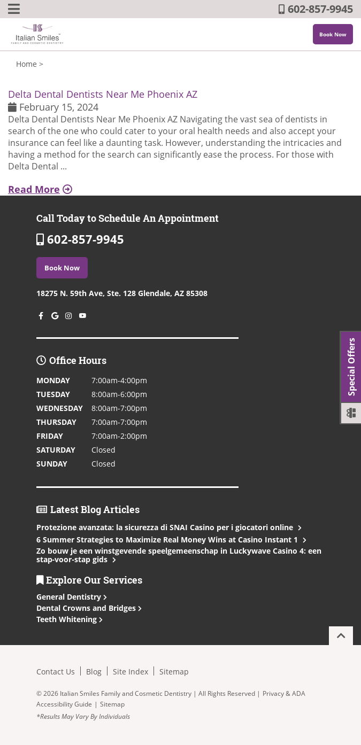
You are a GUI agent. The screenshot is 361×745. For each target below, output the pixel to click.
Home (26, 64)
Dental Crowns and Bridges (89, 608)
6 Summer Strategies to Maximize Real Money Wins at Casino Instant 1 (170, 539)
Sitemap (174, 671)
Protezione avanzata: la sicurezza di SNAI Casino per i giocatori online (167, 527)
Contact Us (55, 671)
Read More (40, 189)
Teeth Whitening (69, 619)
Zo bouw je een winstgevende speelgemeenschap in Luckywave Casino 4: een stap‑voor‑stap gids (178, 555)
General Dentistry (71, 597)
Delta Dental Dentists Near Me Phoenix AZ (102, 94)
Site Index (130, 671)
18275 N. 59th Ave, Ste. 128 (122, 293)
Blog (94, 671)
